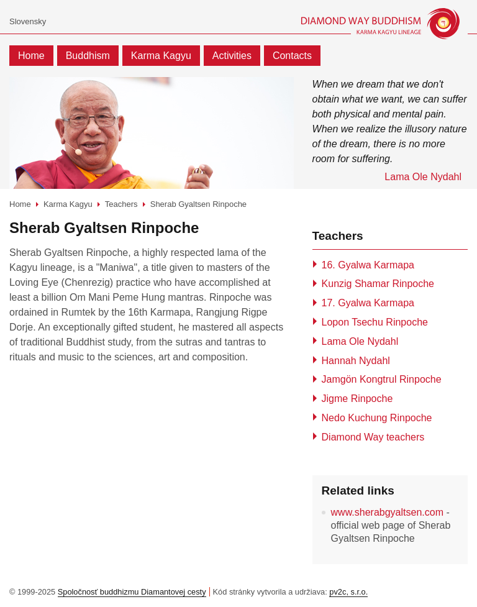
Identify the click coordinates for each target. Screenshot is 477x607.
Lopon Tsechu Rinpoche (375, 322)
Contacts (292, 55)
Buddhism (88, 55)
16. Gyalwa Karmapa (368, 265)
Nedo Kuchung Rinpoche (377, 418)
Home (31, 55)
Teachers (121, 204)
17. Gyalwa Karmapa (368, 303)
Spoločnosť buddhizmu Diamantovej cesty (132, 591)
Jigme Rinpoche (357, 398)
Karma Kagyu (161, 55)
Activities (232, 55)
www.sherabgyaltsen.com (387, 512)
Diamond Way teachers (373, 437)
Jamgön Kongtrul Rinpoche (382, 379)
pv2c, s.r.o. (348, 591)
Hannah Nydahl (356, 360)
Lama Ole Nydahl (360, 341)
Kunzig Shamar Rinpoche (378, 283)
